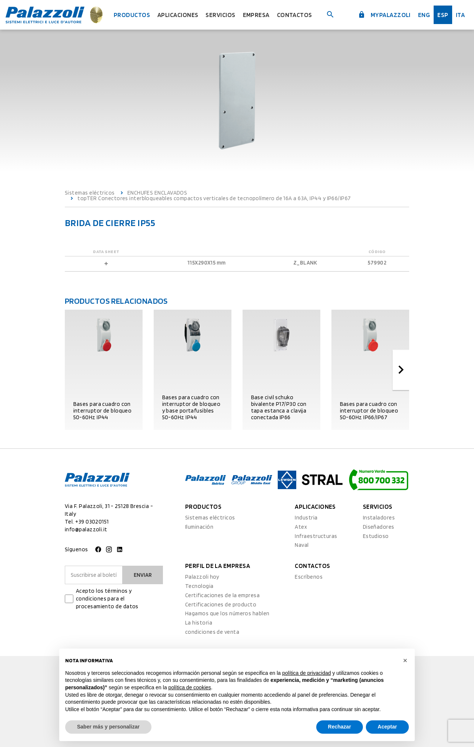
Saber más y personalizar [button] (108, 727)
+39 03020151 (92, 521)
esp (442, 14)
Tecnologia (199, 586)
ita (460, 14)
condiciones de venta (212, 632)
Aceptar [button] (387, 727)
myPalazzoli (384, 14)
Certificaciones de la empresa (222, 595)
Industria (306, 517)
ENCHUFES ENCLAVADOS (157, 193)
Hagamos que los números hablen (227, 613)
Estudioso (376, 536)
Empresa (256, 14)
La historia (198, 622)
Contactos (294, 14)
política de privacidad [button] (306, 673)
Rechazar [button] (339, 727)
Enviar (143, 575)
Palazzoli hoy (202, 576)
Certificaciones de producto (220, 604)
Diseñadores (378, 527)
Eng (424, 14)
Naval (301, 545)
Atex (301, 527)
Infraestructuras (316, 536)
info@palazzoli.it (86, 529)
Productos (132, 14)
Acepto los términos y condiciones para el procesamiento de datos (107, 599)
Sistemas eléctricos (90, 193)
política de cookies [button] (189, 687)
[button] (405, 660)
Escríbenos (309, 576)
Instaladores (379, 517)
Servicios (220, 14)
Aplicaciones (177, 14)
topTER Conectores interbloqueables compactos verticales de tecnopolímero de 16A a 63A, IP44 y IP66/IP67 (214, 198)
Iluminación (199, 527)
